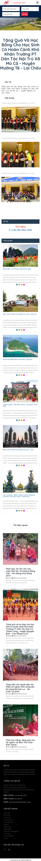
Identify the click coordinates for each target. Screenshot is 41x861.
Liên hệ (6, 837)
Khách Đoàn (7, 828)
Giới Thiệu (7, 814)
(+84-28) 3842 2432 (20, 794)
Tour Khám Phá (8, 821)
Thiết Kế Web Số (26, 859)
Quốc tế (6, 823)
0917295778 (18, 798)
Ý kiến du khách (8, 835)
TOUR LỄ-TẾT (8, 819)
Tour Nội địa (7, 826)
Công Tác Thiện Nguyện (11, 830)
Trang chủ (7, 812)
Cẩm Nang (7, 833)
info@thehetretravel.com (19, 801)
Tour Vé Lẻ (7, 817)
